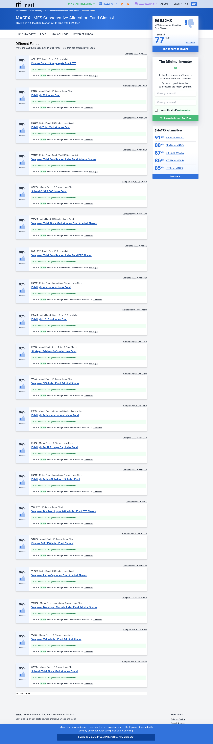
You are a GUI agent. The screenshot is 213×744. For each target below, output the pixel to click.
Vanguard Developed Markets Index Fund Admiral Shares (64, 607)
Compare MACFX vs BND (136, 246)
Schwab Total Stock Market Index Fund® (54, 671)
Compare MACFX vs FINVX (135, 406)
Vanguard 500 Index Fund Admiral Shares (55, 383)
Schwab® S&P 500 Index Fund (49, 191)
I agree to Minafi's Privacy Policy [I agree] (106, 737)
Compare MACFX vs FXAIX (135, 86)
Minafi (19, 714)
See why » (93, 75)
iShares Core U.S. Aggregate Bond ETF (53, 63)
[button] (83, 4)
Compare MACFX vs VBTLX (135, 150)
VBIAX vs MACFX (175, 137)
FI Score (22, 72)
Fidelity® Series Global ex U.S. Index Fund (55, 479)
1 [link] (17, 693)
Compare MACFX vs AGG (136, 54)
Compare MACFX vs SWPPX (134, 182)
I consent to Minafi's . (175, 110)
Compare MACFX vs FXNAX (134, 310)
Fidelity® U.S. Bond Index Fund (49, 319)
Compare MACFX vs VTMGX (134, 598)
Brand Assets (178, 723)
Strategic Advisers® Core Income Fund (53, 351)
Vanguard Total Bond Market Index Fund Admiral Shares (63, 159)
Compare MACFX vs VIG (136, 502)
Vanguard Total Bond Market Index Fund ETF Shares (61, 255)
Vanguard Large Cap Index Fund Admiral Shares (59, 575)
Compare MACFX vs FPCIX (135, 342)
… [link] (24, 693)
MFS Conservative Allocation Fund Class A (62, 11)
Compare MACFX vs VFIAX (135, 374)
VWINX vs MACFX (175, 160)
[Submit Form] (175, 118)
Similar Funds (59, 34)
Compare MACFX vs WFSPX (134, 534)
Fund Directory (36, 11)
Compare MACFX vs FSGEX (135, 470)
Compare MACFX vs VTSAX (135, 214)
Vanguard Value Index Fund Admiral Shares (56, 639)
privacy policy (184, 110)
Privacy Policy (178, 719)
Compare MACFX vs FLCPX (135, 438)
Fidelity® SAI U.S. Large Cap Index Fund (54, 447)
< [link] (16, 693)
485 (27, 693)
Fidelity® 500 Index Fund (45, 95)
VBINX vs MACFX (175, 152)
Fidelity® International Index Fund (51, 287)
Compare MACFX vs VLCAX (135, 566)
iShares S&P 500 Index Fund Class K (52, 543)
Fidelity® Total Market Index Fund (50, 127)
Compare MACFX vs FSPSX (135, 278)
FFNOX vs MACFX (175, 145)
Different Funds (83, 34)
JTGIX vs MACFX (174, 168)
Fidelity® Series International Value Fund (55, 415)
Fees (43, 34)
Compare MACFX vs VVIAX (135, 630)
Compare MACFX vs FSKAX (135, 118)
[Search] (187, 4)
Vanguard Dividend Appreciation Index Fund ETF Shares (63, 511)
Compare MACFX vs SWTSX (134, 662)
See (190, 43)
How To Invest (21, 11)
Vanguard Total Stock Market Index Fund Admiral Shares (64, 223)
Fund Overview (26, 34)
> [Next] (29, 693)
